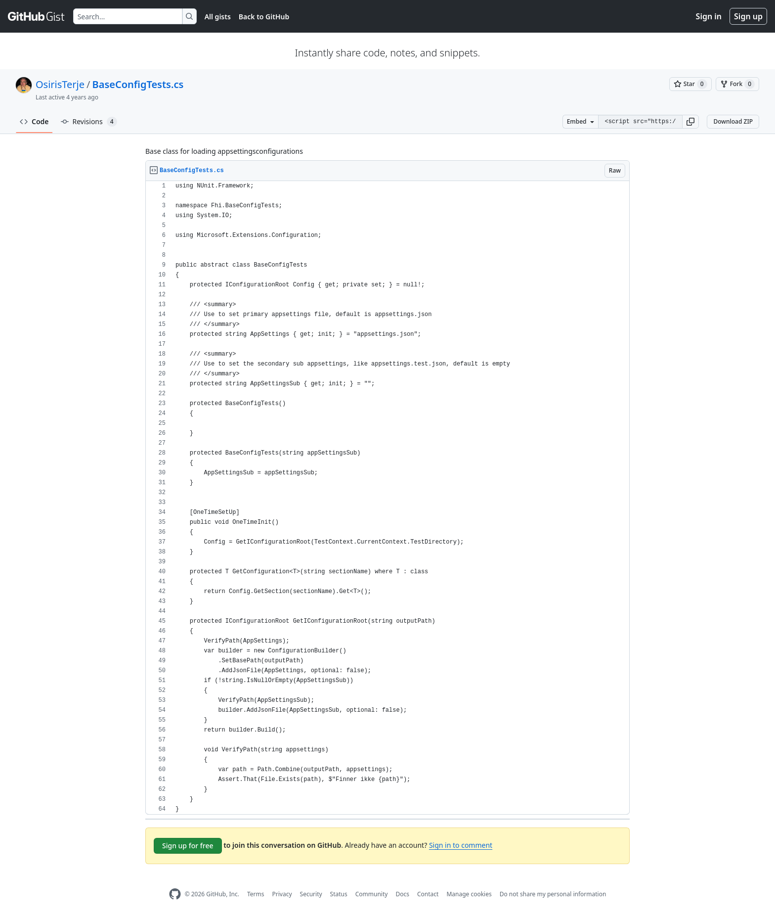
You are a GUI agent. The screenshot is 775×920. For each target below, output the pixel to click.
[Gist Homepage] (36, 16)
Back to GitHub (264, 16)
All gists (218, 16)
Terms (255, 894)
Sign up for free (188, 845)
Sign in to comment (460, 845)
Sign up (748, 16)
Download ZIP (733, 121)
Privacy (282, 894)
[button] (690, 122)
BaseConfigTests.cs (138, 84)
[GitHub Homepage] (175, 894)
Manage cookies (468, 894)
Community (371, 894)
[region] (387, 498)
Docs (402, 894)
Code (34, 121)
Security (311, 894)
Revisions (89, 122)
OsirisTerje (60, 84)
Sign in (709, 16)
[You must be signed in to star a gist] (690, 84)
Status (338, 894)
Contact (427, 894)
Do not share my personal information (553, 894)
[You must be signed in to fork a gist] (737, 84)
